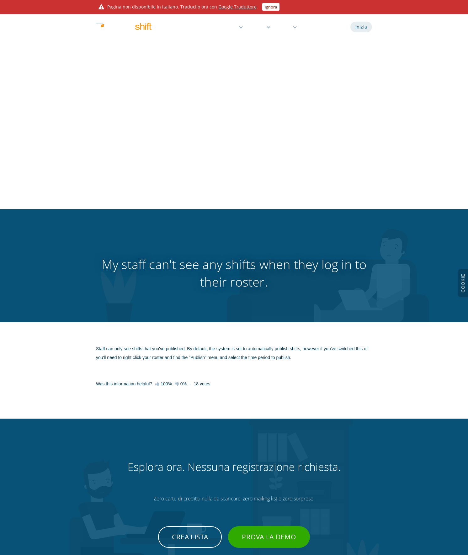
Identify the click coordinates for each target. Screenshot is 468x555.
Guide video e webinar (161, 459)
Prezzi (258, 29)
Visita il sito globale (339, 492)
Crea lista (190, 340)
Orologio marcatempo (283, 470)
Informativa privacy (340, 448)
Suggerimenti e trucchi (161, 481)
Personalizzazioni (279, 481)
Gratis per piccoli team (220, 492)
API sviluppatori (277, 437)
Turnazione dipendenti (220, 437)
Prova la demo (269, 340)
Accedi (335, 29)
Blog (268, 459)
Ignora (271, 7)
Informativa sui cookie (342, 459)
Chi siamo (104, 492)
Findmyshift (149, 526)
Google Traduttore (237, 7)
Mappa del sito (336, 481)
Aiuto (285, 29)
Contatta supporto (158, 492)
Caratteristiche (222, 29)
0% (181, 187)
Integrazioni (274, 448)
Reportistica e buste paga (222, 459)
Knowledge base (156, 448)
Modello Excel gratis (281, 492)
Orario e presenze (216, 448)
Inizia (361, 29)
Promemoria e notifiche (221, 470)
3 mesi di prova (109, 481)
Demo (312, 29)
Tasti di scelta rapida (159, 470)
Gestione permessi (217, 481)
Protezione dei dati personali (347, 470)
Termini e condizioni (340, 437)
